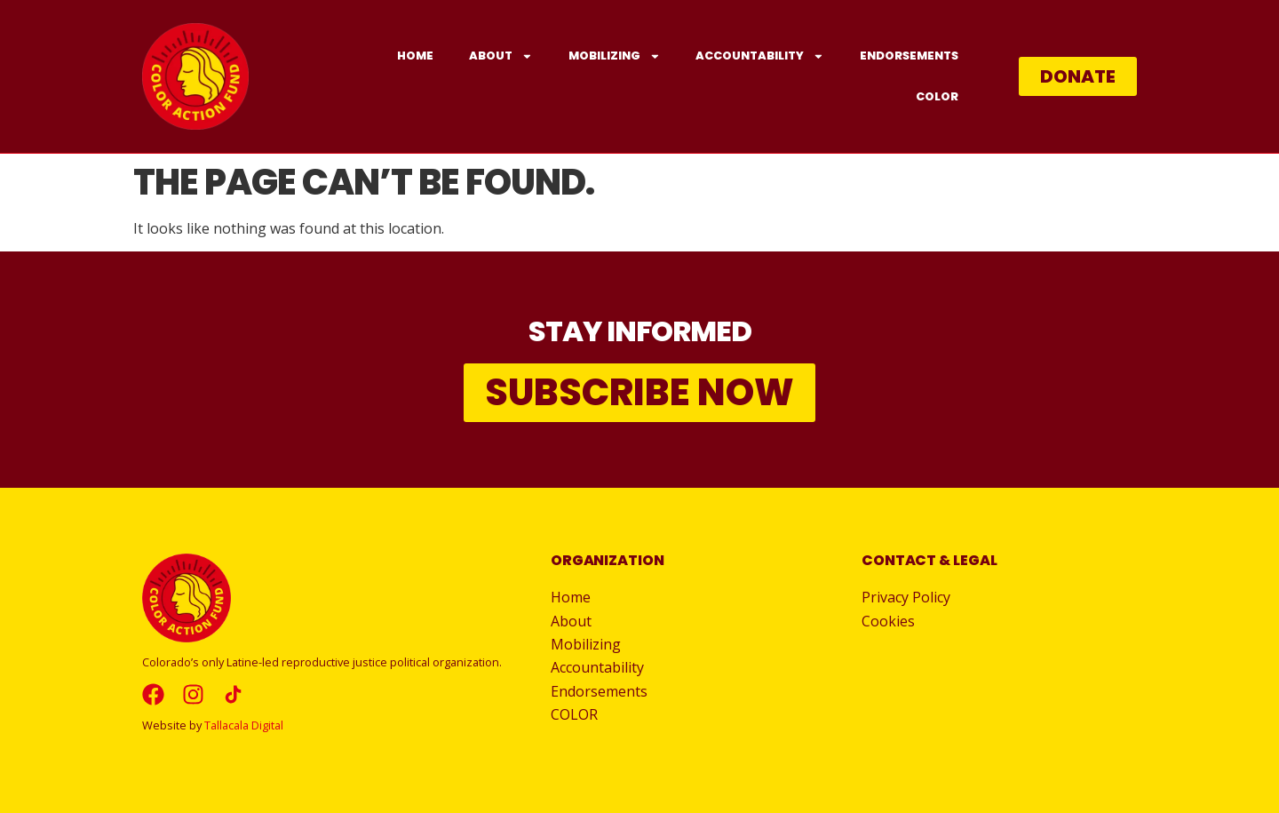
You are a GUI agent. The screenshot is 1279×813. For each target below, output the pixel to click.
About (501, 56)
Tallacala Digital (243, 725)
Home (415, 55)
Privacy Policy (906, 597)
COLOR (937, 96)
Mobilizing (614, 56)
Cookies (888, 621)
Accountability (759, 56)
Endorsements (909, 55)
